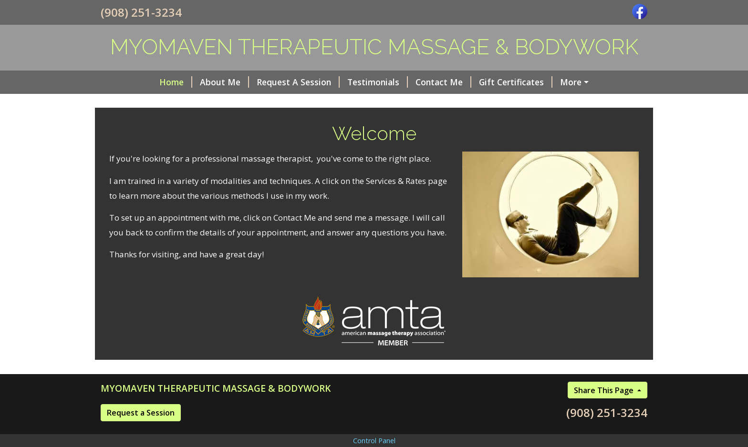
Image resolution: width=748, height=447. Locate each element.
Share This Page (604, 410)
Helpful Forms (542, 82)
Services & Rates (141, 102)
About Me (173, 82)
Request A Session (247, 82)
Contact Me (392, 82)
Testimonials (326, 82)
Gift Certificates (464, 82)
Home (124, 82)
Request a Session (141, 432)
